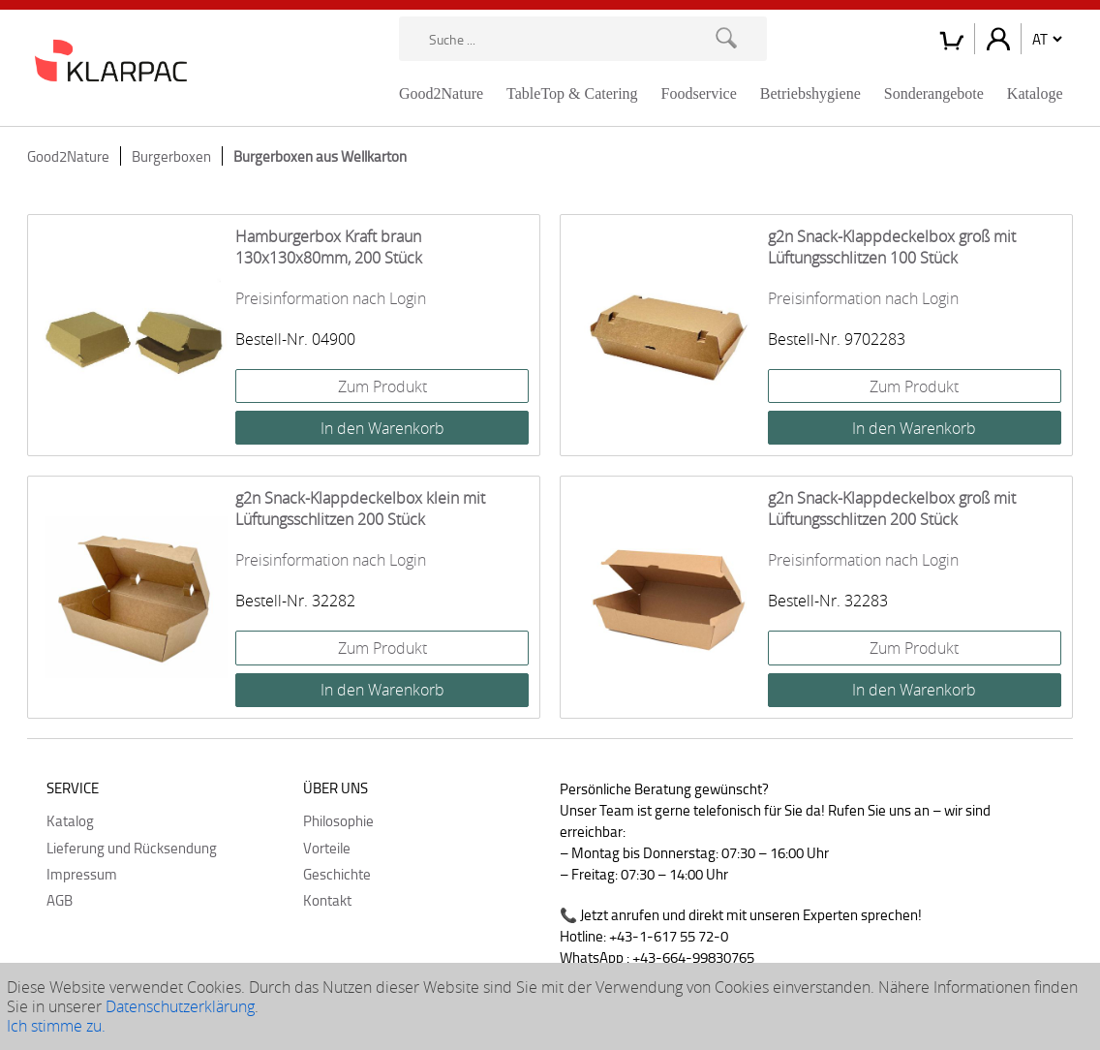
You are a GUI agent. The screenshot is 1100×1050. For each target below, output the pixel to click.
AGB (59, 900)
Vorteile (327, 847)
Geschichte (337, 873)
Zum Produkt (382, 386)
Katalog (70, 820)
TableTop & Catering (572, 93)
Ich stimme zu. (56, 1025)
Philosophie (338, 820)
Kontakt (327, 900)
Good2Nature (441, 93)
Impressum (81, 873)
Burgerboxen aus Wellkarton (320, 156)
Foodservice (699, 93)
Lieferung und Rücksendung (131, 847)
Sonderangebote (934, 93)
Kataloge (1035, 93)
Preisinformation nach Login (330, 298)
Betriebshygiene (810, 93)
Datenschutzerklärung (180, 1006)
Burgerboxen (171, 156)
